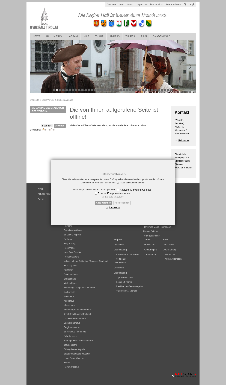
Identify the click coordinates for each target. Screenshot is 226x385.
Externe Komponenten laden (114, 193)
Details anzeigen (114, 196)
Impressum (114, 207)
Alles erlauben (122, 203)
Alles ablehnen (103, 203)
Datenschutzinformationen (132, 182)
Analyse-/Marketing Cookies (135, 189)
